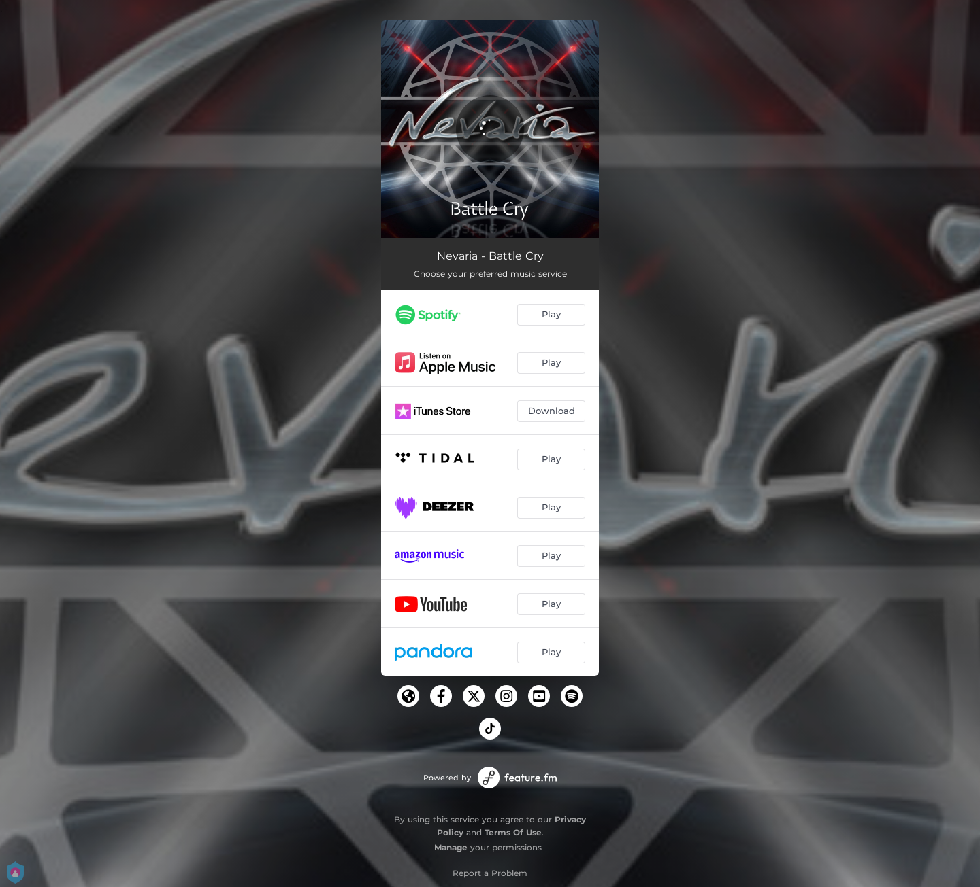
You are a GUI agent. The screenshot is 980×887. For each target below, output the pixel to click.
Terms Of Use (513, 832)
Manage (451, 847)
